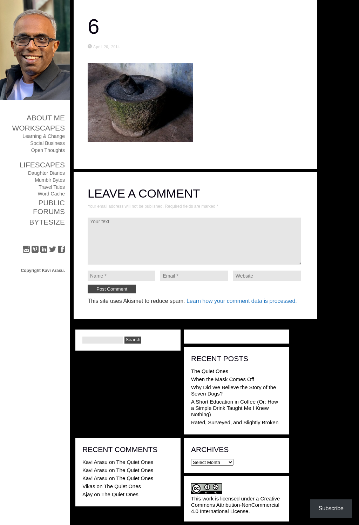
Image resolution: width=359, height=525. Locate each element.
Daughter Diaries (46, 173)
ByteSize (47, 222)
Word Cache (51, 194)
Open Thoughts (48, 150)
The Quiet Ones (209, 371)
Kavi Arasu (95, 462)
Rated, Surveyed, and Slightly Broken (234, 422)
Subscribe (331, 508)
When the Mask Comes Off (222, 379)
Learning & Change (43, 136)
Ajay (87, 494)
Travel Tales (52, 187)
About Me (46, 118)
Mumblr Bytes (50, 180)
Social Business (47, 143)
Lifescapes (42, 165)
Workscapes (38, 128)
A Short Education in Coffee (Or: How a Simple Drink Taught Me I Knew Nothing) (234, 408)
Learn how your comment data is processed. (242, 301)
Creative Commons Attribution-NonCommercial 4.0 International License (235, 505)
